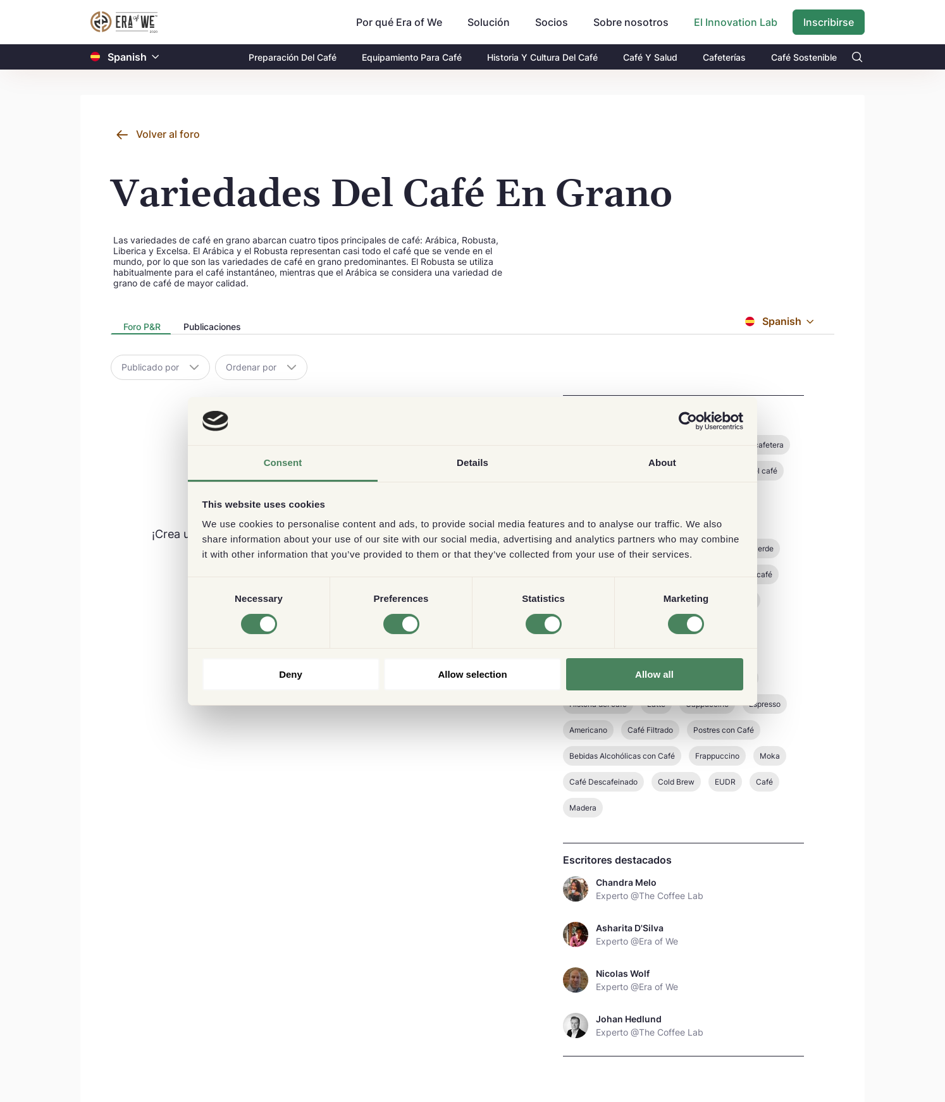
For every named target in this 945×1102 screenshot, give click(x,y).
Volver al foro (168, 134)
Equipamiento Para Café (412, 57)
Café (764, 782)
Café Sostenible (804, 57)
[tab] (141, 327)
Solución (488, 22)
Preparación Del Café (293, 57)
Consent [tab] (283, 462)
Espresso (765, 704)
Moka (770, 756)
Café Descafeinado (603, 782)
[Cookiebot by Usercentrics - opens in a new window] (688, 421)
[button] (155, 57)
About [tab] (662, 462)
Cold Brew (676, 782)
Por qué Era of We (399, 22)
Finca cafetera (758, 445)
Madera (582, 807)
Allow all (654, 674)
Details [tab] (472, 462)
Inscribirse (828, 22)
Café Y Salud (650, 57)
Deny (290, 674)
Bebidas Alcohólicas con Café (622, 756)
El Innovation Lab (735, 22)
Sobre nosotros (631, 22)
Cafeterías (724, 57)
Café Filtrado (650, 730)
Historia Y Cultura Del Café (542, 57)
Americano (588, 730)
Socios (551, 22)
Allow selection (472, 674)
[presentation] (141, 327)
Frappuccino (717, 756)
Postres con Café (723, 730)
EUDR (725, 782)
